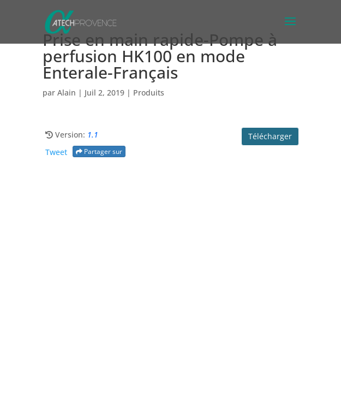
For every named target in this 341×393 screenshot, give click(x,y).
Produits (148, 92)
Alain (66, 92)
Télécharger (270, 136)
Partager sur (99, 151)
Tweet (56, 152)
